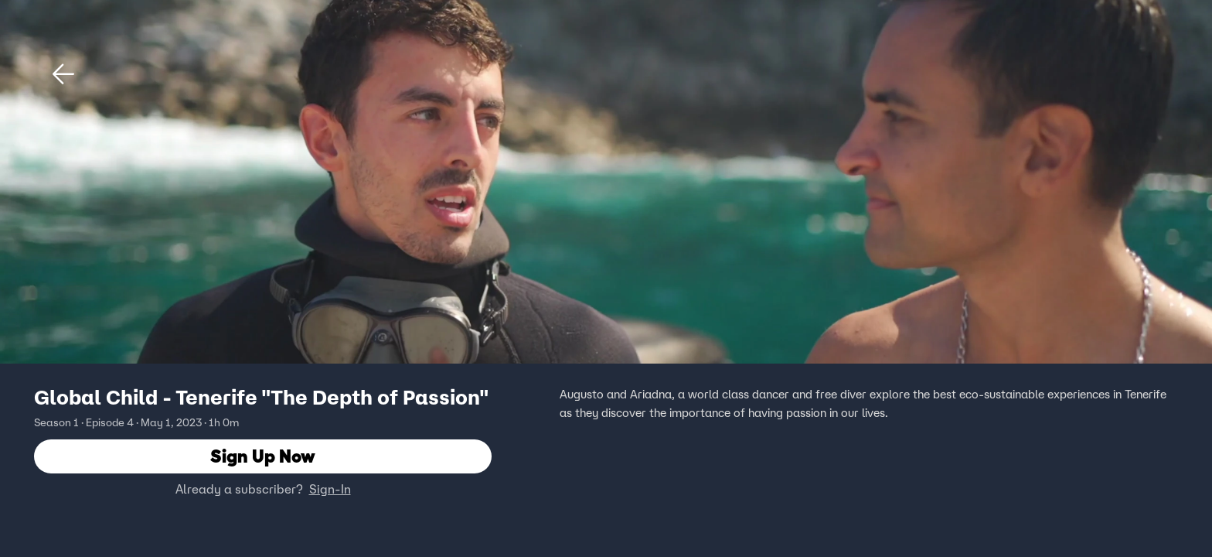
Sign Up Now (262, 456)
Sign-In (330, 489)
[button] (63, 74)
